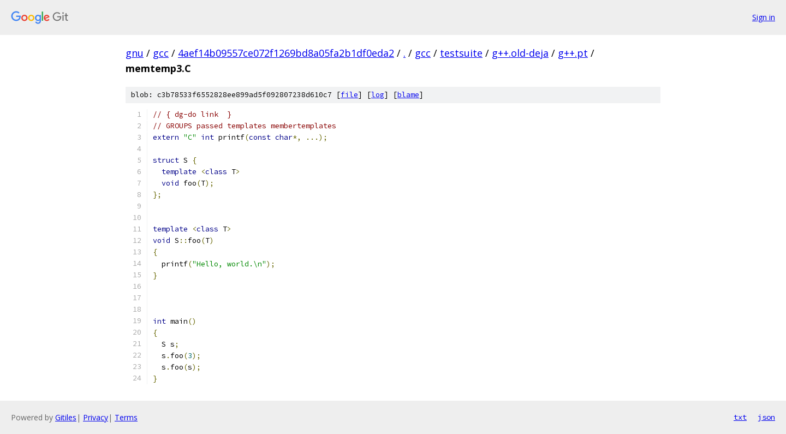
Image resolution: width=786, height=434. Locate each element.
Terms (126, 417)
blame (408, 94)
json (766, 417)
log (377, 94)
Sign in (763, 17)
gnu (135, 53)
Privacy (95, 417)
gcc (161, 53)
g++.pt (573, 53)
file (349, 94)
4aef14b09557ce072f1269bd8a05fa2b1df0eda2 (286, 53)
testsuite (461, 53)
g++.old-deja (520, 53)
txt (740, 417)
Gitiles (65, 417)
